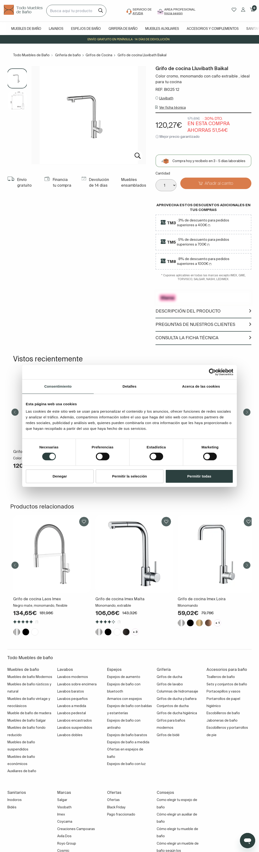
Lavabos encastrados (74, 720)
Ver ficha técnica (172, 107)
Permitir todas (199, 476)
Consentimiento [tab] (58, 386)
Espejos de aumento (123, 677)
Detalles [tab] (129, 386)
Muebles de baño (26, 29)
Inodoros (14, 800)
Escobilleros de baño (223, 713)
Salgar (62, 800)
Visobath (64, 807)
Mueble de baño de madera (29, 713)
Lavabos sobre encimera (77, 684)
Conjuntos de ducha (173, 706)
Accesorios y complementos (213, 29)
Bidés (11, 807)
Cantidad (162, 173)
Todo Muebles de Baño (31, 55)
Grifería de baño (123, 29)
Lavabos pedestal (71, 713)
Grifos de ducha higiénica (177, 713)
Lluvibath (166, 98)
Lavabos (56, 29)
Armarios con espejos (124, 699)
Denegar (59, 476)
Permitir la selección (129, 476)
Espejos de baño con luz (126, 764)
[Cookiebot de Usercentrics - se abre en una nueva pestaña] (212, 372)
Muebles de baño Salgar (26, 720)
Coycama (64, 821)
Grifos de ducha (169, 677)
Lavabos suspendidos (74, 727)
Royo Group (66, 843)
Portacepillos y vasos (223, 691)
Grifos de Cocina (99, 55)
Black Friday (116, 807)
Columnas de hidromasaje (177, 691)
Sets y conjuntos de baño (227, 684)
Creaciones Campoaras (76, 829)
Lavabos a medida (71, 706)
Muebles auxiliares (162, 29)
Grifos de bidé (168, 735)
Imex (61, 814)
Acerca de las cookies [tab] (201, 386)
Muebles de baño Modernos (29, 677)
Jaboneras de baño (222, 720)
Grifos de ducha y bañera (177, 699)
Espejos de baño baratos (127, 735)
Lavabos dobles (70, 735)
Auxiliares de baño (21, 771)
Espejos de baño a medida (128, 742)
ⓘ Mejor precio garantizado (177, 137)
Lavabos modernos (72, 677)
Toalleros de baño (221, 677)
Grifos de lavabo (170, 684)
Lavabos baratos (70, 691)
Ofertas (113, 800)
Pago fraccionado (121, 814)
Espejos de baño (86, 29)
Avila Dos (64, 836)
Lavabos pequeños (72, 699)
